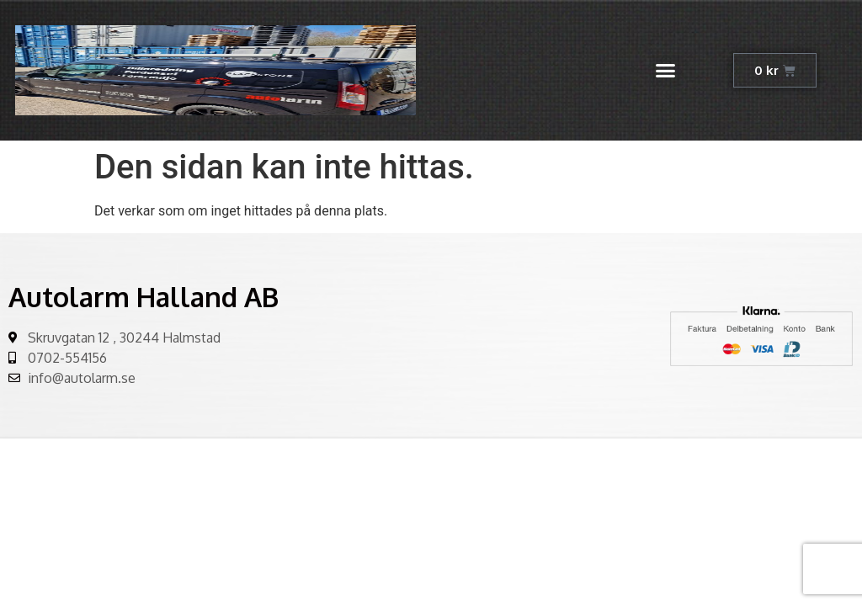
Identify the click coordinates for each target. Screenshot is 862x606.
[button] (666, 71)
